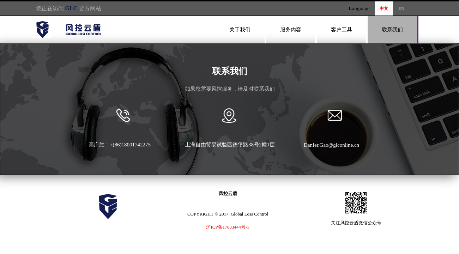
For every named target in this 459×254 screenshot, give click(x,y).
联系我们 (392, 29)
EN (401, 8)
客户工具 (341, 29)
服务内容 (290, 29)
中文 (384, 8)
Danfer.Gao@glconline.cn (331, 145)
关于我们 (239, 29)
